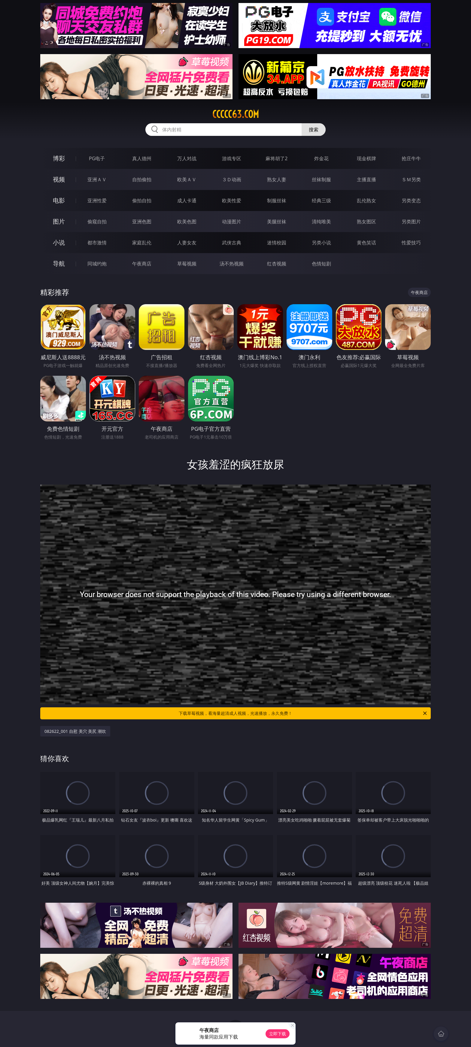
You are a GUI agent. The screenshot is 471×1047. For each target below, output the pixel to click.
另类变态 (411, 200)
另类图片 (411, 221)
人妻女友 (186, 242)
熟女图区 (366, 221)
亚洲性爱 (97, 200)
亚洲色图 (141, 221)
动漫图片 (231, 221)
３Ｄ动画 (231, 179)
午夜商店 (141, 263)
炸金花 (321, 158)
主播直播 (366, 179)
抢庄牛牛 (411, 158)
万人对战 (186, 158)
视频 (59, 179)
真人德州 (141, 158)
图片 (59, 221)
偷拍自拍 (141, 200)
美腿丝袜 (276, 221)
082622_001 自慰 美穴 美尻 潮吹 (75, 731)
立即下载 (277, 1033)
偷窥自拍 (97, 221)
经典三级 (321, 200)
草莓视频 (186, 263)
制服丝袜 (276, 200)
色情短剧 (321, 263)
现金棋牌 (366, 158)
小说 (59, 242)
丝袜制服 (321, 179)
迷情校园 (276, 242)
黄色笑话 (366, 242)
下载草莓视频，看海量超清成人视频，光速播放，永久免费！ (303, 713)
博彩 (59, 158)
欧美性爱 (231, 200)
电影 (59, 200)
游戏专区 (231, 158)
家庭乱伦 (141, 242)
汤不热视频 (232, 263)
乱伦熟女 (366, 200)
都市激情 (97, 242)
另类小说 (321, 242)
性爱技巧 (411, 242)
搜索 (313, 129)
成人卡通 (186, 200)
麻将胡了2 (276, 158)
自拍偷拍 (141, 179)
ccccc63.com (235, 114)
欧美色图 (186, 221)
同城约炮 (97, 263)
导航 (59, 263)
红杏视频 (276, 263)
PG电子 (97, 158)
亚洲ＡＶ (97, 179)
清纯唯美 (321, 221)
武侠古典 (231, 242)
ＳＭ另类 (411, 179)
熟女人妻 (276, 179)
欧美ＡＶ (186, 179)
